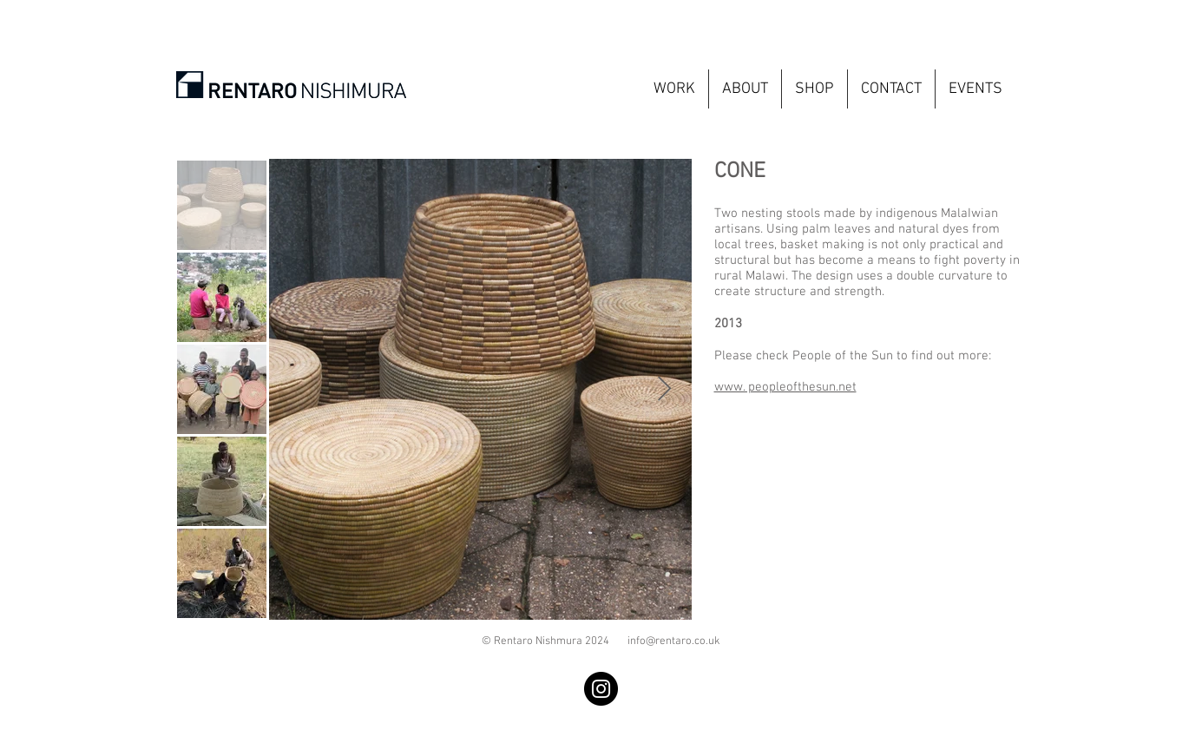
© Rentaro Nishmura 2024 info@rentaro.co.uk (601, 641)
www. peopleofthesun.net (785, 387)
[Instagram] (601, 689)
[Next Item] (665, 389)
